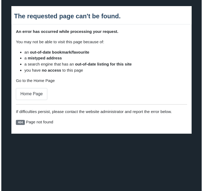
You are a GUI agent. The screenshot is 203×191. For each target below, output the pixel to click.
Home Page (31, 94)
